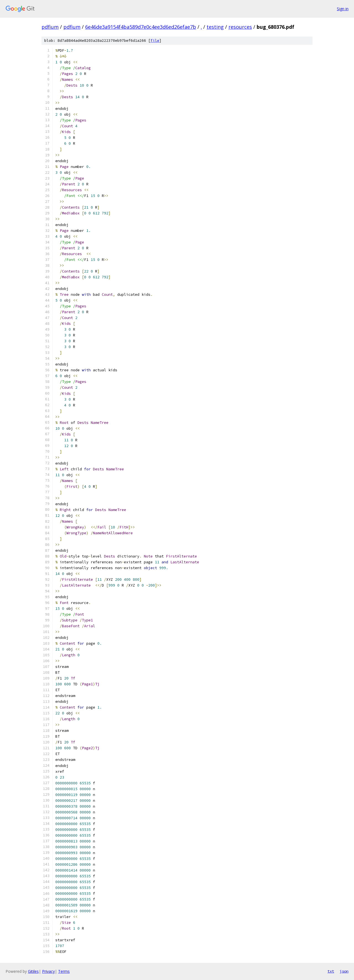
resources (240, 27)
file (154, 40)
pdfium (50, 27)
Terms (64, 971)
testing (215, 27)
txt (330, 971)
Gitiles (33, 971)
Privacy (48, 971)
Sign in (342, 8)
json (344, 971)
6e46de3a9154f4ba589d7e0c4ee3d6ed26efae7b (140, 27)
